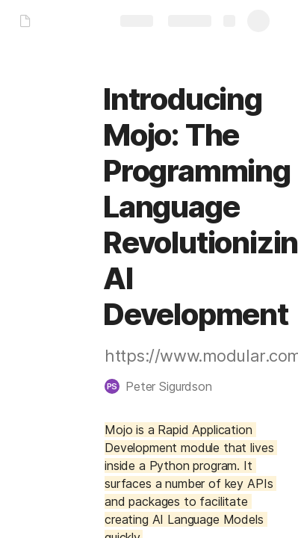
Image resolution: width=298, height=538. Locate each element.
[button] (166, 386)
